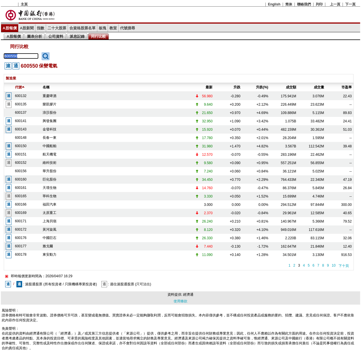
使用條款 (180, 301)
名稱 (46, 87)
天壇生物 (49, 188)
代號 (19, 87)
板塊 (102, 28)
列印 (319, 4)
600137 (20, 113)
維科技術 (49, 163)
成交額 (291, 87)
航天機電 (49, 154)
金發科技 (49, 129)
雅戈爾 (48, 246)
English (274, 4)
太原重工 (49, 213)
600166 (20, 204)
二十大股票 (57, 28)
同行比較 (98, 36)
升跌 (236, 87)
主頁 (24, 4)
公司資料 (55, 36)
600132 (20, 96)
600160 (20, 179)
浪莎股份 (49, 113)
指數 (40, 28)
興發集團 (49, 121)
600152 (20, 163)
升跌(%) (262, 87)
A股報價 (10, 28)
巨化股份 (49, 179)
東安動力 (49, 255)
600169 (20, 213)
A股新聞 (27, 28)
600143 (20, 129)
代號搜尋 (127, 28)
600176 (20, 238)
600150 (20, 146)
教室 (113, 28)
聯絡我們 (304, 4)
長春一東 (49, 138)
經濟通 (188, 295)
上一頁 (335, 4)
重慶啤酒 (49, 96)
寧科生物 (49, 196)
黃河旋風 (49, 229)
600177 (20, 246)
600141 (20, 121)
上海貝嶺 (49, 221)
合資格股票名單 (82, 28)
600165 (20, 196)
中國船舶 (49, 146)
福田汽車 (49, 204)
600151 (20, 154)
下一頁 (350, 4)
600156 (20, 171)
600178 (20, 255)
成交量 (319, 87)
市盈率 (346, 87)
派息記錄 (77, 36)
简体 (288, 4)
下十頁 (344, 266)
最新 (209, 87)
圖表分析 (34, 36)
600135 (20, 104)
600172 (20, 229)
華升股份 (49, 171)
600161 (20, 188)
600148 (20, 138)
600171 (20, 221)
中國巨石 (49, 238)
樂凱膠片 (49, 104)
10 (333, 265)
